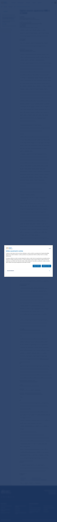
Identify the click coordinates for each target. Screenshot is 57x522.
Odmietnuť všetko (46, 266)
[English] (50, 248)
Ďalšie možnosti (10, 270)
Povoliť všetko (37, 266)
